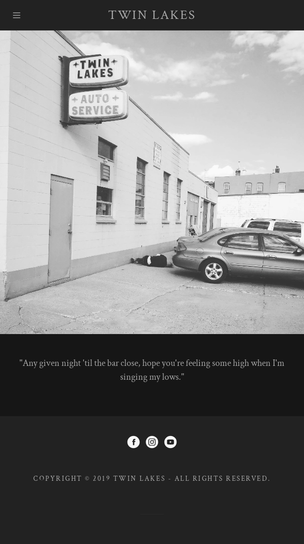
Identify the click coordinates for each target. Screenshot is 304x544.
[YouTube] (170, 444)
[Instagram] (152, 444)
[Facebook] (133, 444)
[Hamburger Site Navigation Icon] (25, 15)
